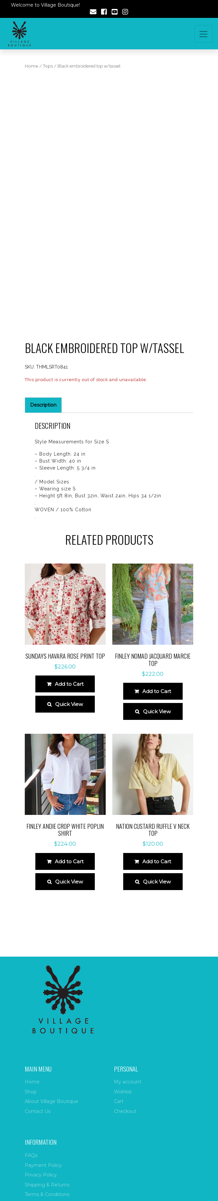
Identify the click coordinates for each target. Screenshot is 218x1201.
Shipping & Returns (47, 1185)
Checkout (125, 1111)
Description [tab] (43, 405)
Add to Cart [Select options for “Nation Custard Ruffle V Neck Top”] (156, 861)
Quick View (69, 704)
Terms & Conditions (47, 1194)
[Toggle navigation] (203, 34)
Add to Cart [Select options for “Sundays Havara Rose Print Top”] (69, 684)
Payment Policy (43, 1165)
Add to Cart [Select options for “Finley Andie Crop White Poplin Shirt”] (69, 861)
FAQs (31, 1155)
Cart (119, 1101)
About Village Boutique (51, 1101)
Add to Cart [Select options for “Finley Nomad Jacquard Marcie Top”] (156, 691)
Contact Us (38, 1111)
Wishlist (123, 1092)
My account (127, 1082)
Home (31, 66)
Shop (31, 1092)
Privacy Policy (41, 1175)
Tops (48, 66)
